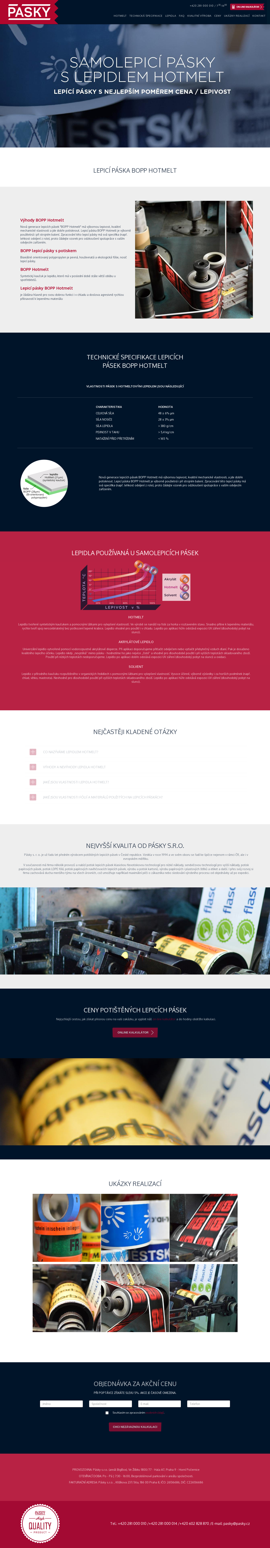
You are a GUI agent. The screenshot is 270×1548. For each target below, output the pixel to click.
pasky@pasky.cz (236, 1523)
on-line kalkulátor (166, 1019)
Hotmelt (120, 15)
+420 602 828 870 (194, 1523)
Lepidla (170, 15)
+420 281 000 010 (132, 1523)
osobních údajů (155, 1412)
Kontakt (259, 15)
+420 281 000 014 (163, 1523)
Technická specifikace (145, 15)
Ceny (217, 15)
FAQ (182, 15)
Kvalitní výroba (199, 15)
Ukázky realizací (237, 15)
